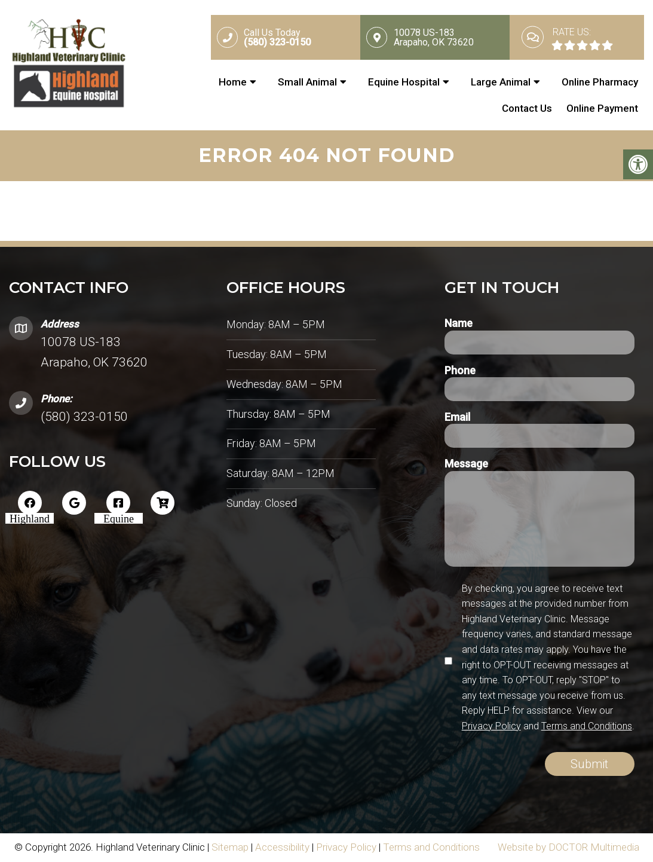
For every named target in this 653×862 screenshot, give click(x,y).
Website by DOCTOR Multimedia (568, 847)
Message (466, 463)
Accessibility (282, 847)
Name (458, 323)
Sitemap (230, 847)
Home (233, 82)
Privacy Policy (491, 726)
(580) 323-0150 (84, 416)
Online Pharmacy (600, 82)
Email (457, 417)
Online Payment (602, 108)
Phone (460, 370)
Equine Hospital (404, 82)
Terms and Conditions (586, 726)
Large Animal (501, 82)
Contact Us (527, 108)
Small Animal (307, 82)
